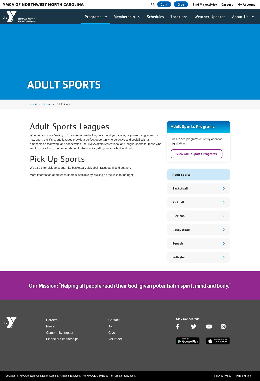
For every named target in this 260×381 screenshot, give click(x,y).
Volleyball (179, 257)
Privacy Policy (222, 375)
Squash (177, 243)
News (50, 326)
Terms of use (243, 375)
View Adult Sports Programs (196, 154)
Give (181, 4)
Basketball (180, 188)
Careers (227, 4)
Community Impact (59, 332)
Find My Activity (205, 4)
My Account (246, 4)
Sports (46, 104)
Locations (179, 16)
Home (33, 104)
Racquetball (181, 229)
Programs (96, 16)
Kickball (178, 202)
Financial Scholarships (62, 339)
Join (164, 4)
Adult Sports (181, 174)
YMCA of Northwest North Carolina (43, 4)
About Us (243, 16)
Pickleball (179, 216)
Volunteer (115, 339)
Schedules (155, 16)
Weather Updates (209, 16)
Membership (127, 16)
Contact (114, 320)
